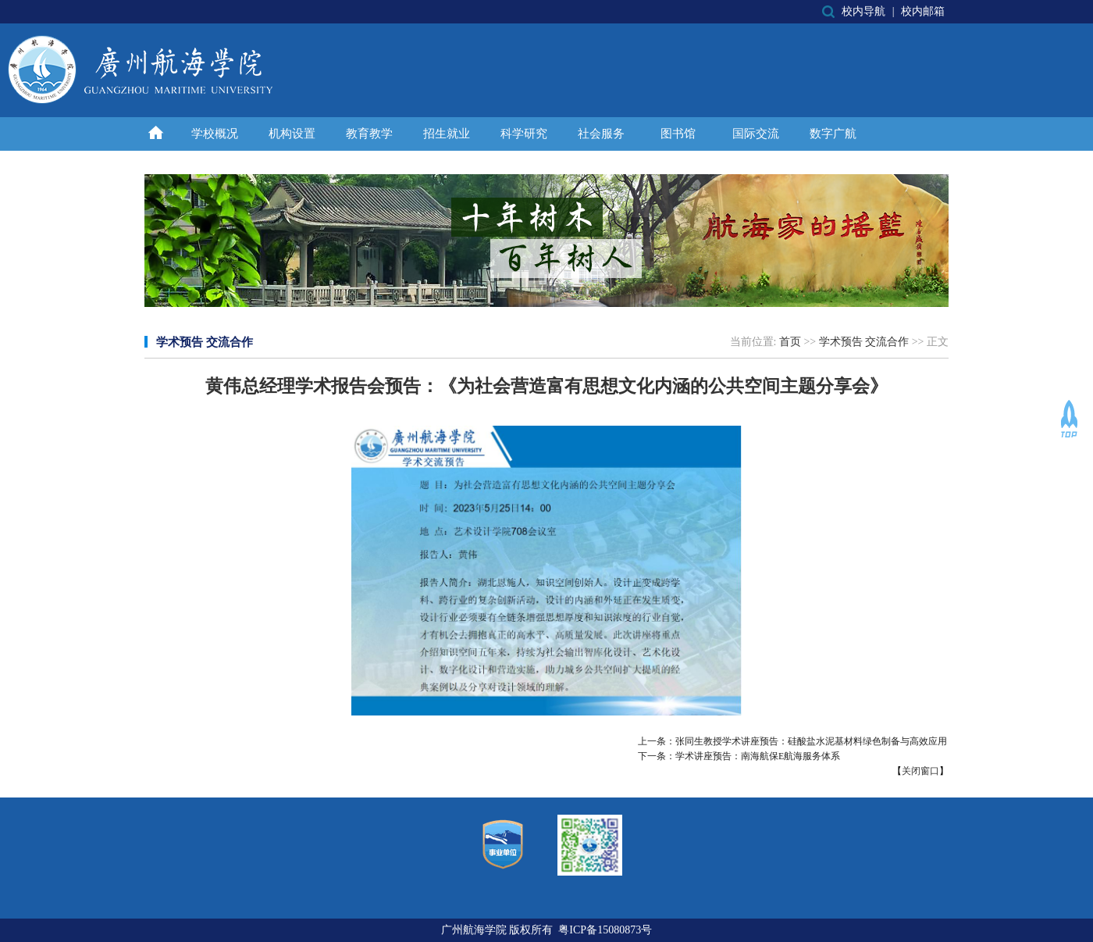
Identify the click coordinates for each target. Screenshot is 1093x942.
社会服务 (601, 133)
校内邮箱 (923, 11)
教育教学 (369, 133)
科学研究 (523, 133)
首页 (790, 342)
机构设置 (292, 133)
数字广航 (833, 133)
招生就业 (446, 133)
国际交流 (755, 133)
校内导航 (863, 11)
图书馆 (678, 133)
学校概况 (214, 133)
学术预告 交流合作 (864, 342)
